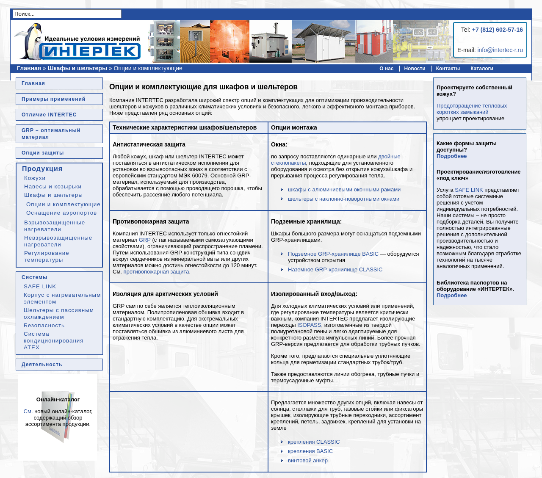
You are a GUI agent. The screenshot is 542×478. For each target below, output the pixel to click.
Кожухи (35, 178)
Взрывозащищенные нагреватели (54, 225)
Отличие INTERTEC (49, 115)
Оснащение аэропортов (61, 213)
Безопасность (44, 325)
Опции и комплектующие (63, 204)
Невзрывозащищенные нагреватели (58, 241)
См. (28, 411)
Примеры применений (54, 99)
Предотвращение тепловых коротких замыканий (472, 108)
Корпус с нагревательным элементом (62, 298)
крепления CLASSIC (314, 442)
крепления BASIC (310, 451)
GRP (145, 240)
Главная (29, 68)
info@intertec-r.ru (500, 50)
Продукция (42, 168)
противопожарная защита (156, 271)
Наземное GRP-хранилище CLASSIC (335, 269)
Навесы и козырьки (53, 186)
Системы (34, 277)
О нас (386, 69)
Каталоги (481, 69)
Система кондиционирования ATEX (53, 341)
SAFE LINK (40, 286)
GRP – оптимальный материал (51, 133)
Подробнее (452, 156)
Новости (414, 69)
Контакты (448, 69)
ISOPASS (309, 325)
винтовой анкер (308, 460)
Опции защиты (43, 153)
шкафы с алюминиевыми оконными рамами (344, 189)
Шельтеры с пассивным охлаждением (59, 313)
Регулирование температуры (46, 256)
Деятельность (42, 364)
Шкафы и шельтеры (77, 68)
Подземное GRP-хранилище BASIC (333, 254)
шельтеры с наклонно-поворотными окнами (343, 199)
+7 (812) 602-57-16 (497, 29)
